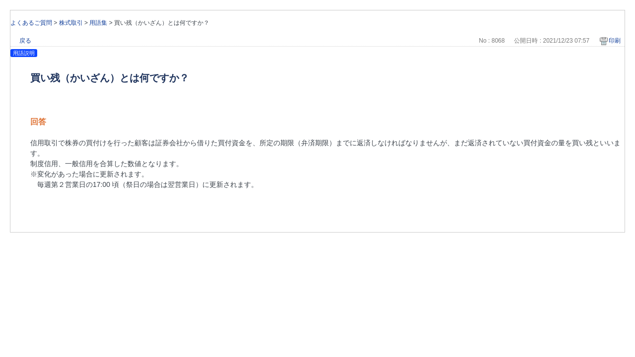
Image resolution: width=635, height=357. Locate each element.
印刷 (615, 40)
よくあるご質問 (31, 22)
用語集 (98, 22)
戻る (25, 40)
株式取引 (71, 22)
